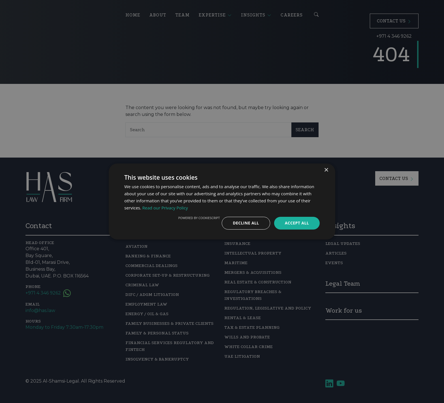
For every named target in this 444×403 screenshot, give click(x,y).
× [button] (326, 170)
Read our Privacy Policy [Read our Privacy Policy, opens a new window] (165, 208)
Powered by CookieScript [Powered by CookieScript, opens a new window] (199, 218)
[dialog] (222, 201)
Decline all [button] (246, 223)
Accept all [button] (297, 223)
